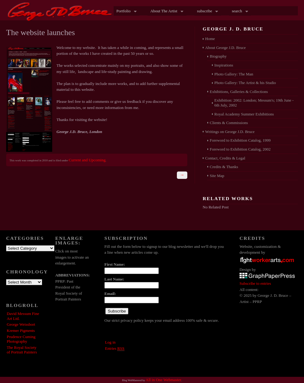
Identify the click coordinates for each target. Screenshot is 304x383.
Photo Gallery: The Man (233, 74)
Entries (114, 348)
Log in (110, 342)
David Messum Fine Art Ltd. (23, 316)
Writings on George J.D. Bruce (230, 131)
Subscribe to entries (255, 283)
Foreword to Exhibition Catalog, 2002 (240, 149)
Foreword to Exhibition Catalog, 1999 (240, 140)
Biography (218, 56)
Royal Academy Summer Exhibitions (244, 114)
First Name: (114, 264)
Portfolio (125, 11)
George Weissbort (21, 324)
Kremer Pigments (21, 330)
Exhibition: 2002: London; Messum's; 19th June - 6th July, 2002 (254, 102)
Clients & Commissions (229, 122)
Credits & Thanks (224, 166)
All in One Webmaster (163, 379)
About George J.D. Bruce (225, 47)
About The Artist (165, 11)
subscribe (206, 11)
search (238, 11)
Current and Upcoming (87, 160)
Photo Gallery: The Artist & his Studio (245, 82)
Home (210, 38)
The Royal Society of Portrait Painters (22, 350)
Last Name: (114, 279)
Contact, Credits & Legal (225, 158)
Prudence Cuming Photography (21, 339)
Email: (110, 293)
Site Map (217, 175)
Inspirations (223, 65)
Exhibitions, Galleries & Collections (239, 91)
